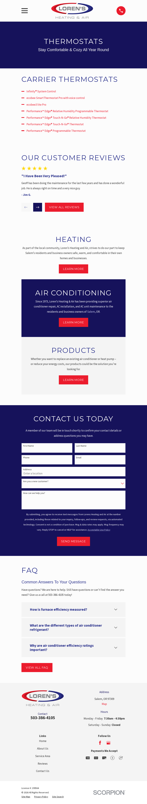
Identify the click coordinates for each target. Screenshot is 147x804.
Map (104, 704)
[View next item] (37, 207)
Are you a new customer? (35, 481)
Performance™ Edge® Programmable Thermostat (56, 131)
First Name (28, 445)
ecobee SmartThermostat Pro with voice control (55, 98)
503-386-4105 (43, 717)
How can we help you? (34, 493)
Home (42, 741)
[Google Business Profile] (108, 743)
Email (78, 457)
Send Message (73, 541)
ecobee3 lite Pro (36, 104)
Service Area (42, 756)
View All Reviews (64, 207)
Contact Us (42, 771)
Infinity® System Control (41, 91)
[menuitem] (25, 797)
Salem (91, 311)
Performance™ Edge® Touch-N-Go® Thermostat (55, 124)
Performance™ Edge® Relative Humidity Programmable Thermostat (67, 111)
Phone (26, 457)
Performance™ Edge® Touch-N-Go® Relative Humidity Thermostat (66, 118)
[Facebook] (100, 743)
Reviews (43, 763)
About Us (42, 748)
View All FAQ (37, 667)
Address (27, 469)
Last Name (81, 445)
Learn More (73, 269)
